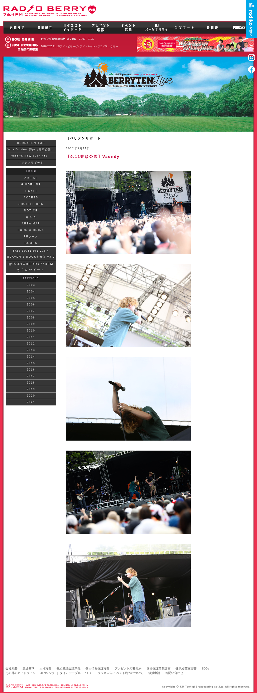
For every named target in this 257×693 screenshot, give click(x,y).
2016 (31, 369)
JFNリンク (47, 672)
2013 (31, 350)
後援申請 (154, 672)
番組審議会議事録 (68, 668)
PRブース (31, 236)
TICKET (31, 191)
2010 (31, 330)
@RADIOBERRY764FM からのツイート (31, 267)
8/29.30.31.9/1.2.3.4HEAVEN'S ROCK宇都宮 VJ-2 (31, 253)
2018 (31, 382)
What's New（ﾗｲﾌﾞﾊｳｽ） (31, 156)
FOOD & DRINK (31, 230)
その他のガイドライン (21, 672)
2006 (31, 304)
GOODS (31, 243)
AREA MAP (31, 223)
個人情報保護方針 (98, 668)
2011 (31, 337)
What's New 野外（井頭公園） (31, 149)
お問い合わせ (174, 672)
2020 (31, 395)
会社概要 (12, 668)
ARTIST (31, 178)
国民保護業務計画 (158, 668)
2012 (31, 343)
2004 (31, 291)
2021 (31, 402)
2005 (31, 298)
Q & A (31, 217)
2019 (31, 389)
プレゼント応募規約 (128, 668)
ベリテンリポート (31, 162)
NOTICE (31, 210)
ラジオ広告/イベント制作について (120, 672)
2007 (31, 311)
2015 (31, 363)
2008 (31, 317)
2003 (31, 285)
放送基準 (28, 668)
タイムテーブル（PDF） (76, 672)
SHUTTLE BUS (31, 204)
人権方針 (46, 668)
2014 (31, 356)
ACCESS (31, 197)
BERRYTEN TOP (31, 143)
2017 (31, 376)
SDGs (205, 668)
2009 (31, 324)
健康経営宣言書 (186, 668)
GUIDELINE (31, 184)
